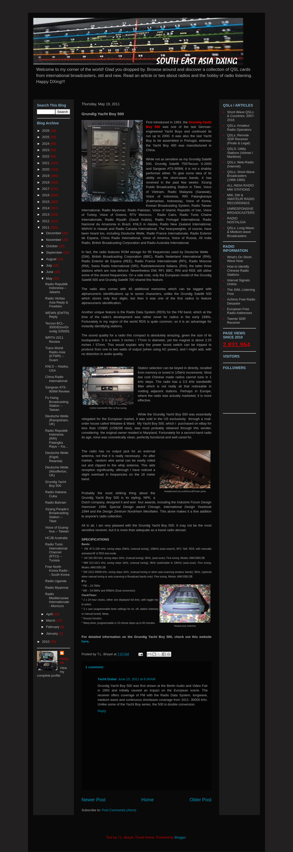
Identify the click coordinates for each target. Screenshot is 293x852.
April (50, 614)
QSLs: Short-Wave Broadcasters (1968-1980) (241, 176)
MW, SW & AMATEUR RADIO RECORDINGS (240, 199)
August (51, 259)
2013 (46, 214)
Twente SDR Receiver (236, 321)
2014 (46, 208)
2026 (46, 131)
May (49, 278)
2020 (46, 169)
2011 (46, 227)
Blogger (180, 837)
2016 (46, 195)
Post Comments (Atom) (119, 810)
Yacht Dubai (107, 679)
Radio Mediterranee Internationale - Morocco (57, 600)
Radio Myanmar (57, 587)
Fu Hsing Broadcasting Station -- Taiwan (56, 404)
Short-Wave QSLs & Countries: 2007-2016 (241, 116)
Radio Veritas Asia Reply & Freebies (56, 302)
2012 (46, 221)
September (54, 252)
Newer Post (93, 799)
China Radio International (56, 379)
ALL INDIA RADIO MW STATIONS (240, 187)
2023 (46, 150)
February (53, 627)
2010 (46, 642)
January (52, 633)
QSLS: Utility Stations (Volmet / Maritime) (240, 153)
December (54, 233)
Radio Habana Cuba (55, 494)
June (50, 272)
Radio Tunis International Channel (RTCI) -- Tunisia (56, 552)
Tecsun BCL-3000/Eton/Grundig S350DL (57, 327)
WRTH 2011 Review (54, 340)
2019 (46, 176)
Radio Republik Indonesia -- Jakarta (56, 288)
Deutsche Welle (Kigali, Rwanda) (56, 457)
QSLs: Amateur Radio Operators (239, 128)
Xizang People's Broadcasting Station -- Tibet (57, 515)
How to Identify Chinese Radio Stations (238, 270)
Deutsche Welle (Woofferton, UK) (56, 471)
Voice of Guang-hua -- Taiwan (57, 529)
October (52, 246)
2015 (46, 202)
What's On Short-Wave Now (239, 259)
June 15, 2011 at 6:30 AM (136, 679)
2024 (46, 144)
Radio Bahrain (55, 502)
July (49, 265)
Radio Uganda (55, 581)
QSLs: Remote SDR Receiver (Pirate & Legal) (238, 139)
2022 (46, 156)
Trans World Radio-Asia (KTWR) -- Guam (55, 354)
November (54, 240)
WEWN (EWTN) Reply (57, 315)
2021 (46, 163)
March (51, 620)
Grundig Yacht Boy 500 (55, 484)
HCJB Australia (56, 538)
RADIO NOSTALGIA (236, 220)
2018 (46, 182)
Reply (102, 711)
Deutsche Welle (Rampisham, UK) (57, 420)
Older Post (200, 799)
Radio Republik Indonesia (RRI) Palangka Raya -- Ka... (56, 438)
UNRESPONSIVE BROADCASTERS (241, 211)
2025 (46, 137)
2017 (46, 189)
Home (147, 799)
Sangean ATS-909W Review (57, 389)
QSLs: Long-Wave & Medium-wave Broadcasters (240, 232)
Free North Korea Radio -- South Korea (57, 570)
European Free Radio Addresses (239, 311)
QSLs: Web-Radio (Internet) (240, 164)
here (85, 641)
